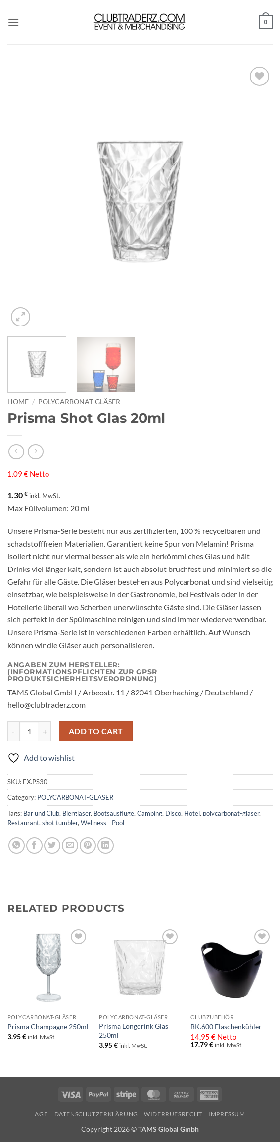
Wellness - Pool (102, 823)
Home (18, 402)
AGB (41, 1114)
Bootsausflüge (113, 813)
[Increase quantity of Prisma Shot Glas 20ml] (45, 731)
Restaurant (23, 823)
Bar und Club (41, 813)
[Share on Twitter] (52, 845)
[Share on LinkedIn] (105, 845)
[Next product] (16, 451)
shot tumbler (60, 823)
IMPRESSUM (226, 1114)
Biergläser (76, 813)
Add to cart (96, 731)
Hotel (192, 813)
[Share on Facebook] (34, 845)
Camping (149, 813)
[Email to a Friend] (70, 845)
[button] (13, 22)
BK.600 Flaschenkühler (226, 1026)
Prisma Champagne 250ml (48, 1026)
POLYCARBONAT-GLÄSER (79, 402)
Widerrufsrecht (173, 1114)
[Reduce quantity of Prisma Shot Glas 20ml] (13, 731)
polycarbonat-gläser (231, 813)
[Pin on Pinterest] (88, 845)
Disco (173, 813)
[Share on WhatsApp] (16, 845)
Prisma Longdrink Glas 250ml (133, 1031)
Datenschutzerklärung (96, 1114)
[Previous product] (35, 451)
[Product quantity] (29, 731)
